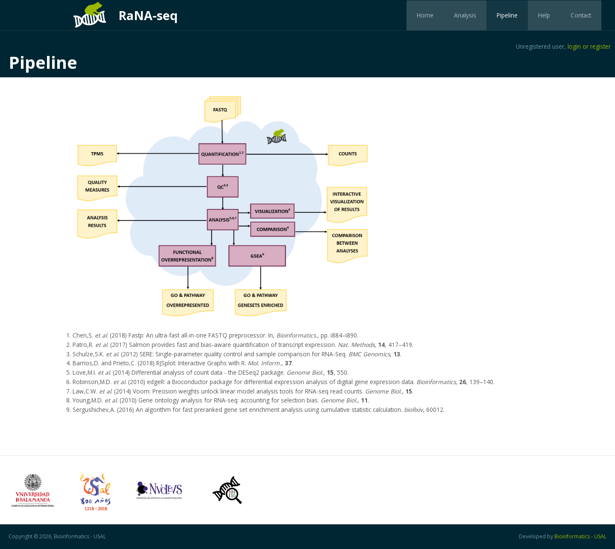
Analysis (465, 15)
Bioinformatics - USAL (580, 536)
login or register (589, 46)
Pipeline (507, 15)
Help (544, 15)
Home (425, 15)
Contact (581, 15)
